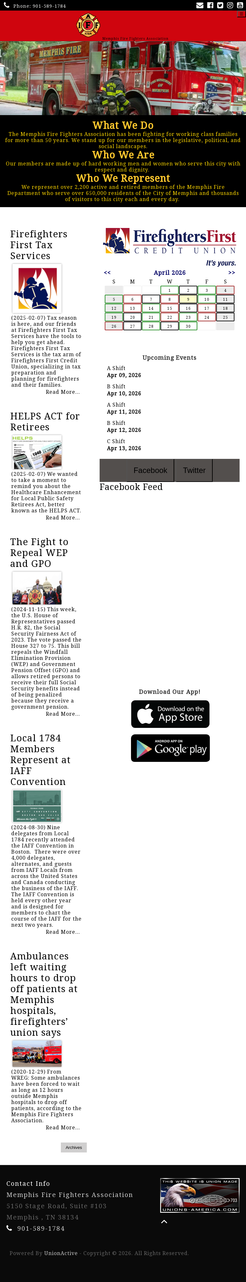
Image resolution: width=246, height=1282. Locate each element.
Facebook (150, 470)
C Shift (116, 441)
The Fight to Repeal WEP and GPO (39, 552)
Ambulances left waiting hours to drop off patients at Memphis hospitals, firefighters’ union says (44, 994)
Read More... (63, 392)
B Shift (116, 387)
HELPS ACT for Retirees (45, 422)
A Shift (116, 368)
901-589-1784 (49, 6)
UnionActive (61, 1253)
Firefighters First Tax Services (39, 245)
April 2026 (170, 272)
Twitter (194, 470)
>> (231, 272)
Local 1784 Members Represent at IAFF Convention (40, 760)
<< (107, 272)
